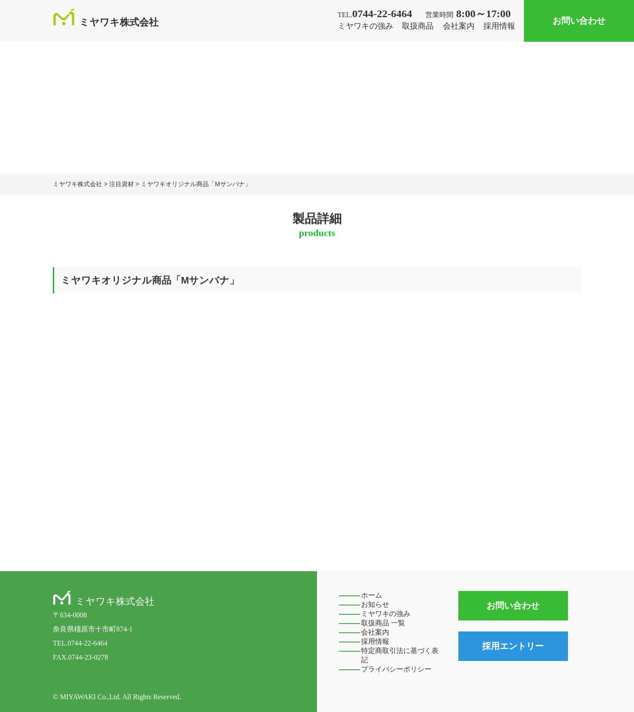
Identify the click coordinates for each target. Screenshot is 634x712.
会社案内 (459, 26)
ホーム (371, 595)
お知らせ (375, 604)
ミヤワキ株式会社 (105, 22)
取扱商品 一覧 (383, 623)
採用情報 (499, 26)
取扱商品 (418, 26)
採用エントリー (513, 646)
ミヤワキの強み (365, 26)
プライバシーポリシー (396, 669)
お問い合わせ (579, 21)
